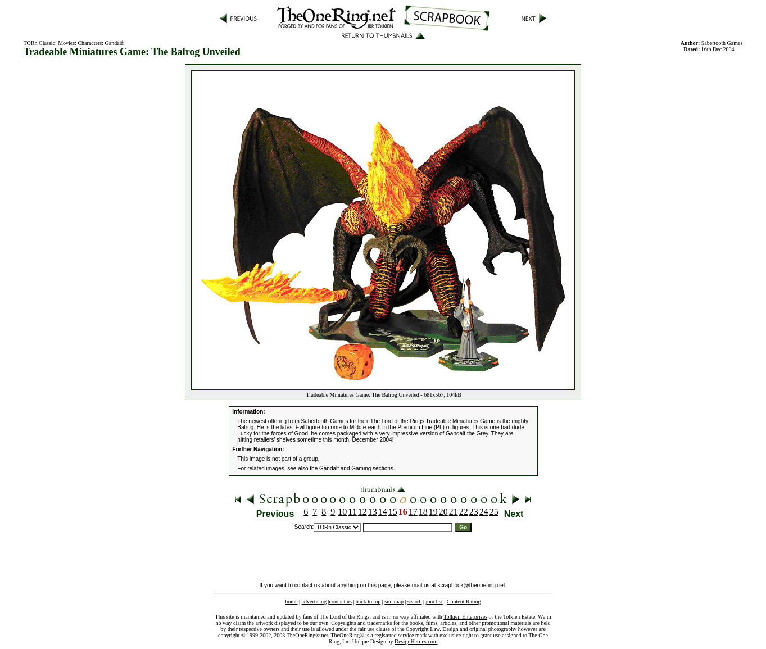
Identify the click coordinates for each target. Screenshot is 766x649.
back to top (368, 601)
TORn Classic (39, 43)
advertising (314, 601)
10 (342, 511)
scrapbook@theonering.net (471, 585)
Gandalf (114, 43)
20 (443, 511)
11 (352, 511)
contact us (340, 601)
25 (493, 511)
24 (483, 511)
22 (463, 511)
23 (473, 511)
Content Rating (464, 601)
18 (423, 511)
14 (382, 511)
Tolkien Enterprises (465, 617)
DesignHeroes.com (416, 641)
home (291, 601)
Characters (90, 43)
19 (433, 511)
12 (362, 511)
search (414, 601)
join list (433, 601)
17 (413, 511)
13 (372, 511)
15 (392, 511)
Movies (66, 43)
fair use (366, 629)
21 (453, 511)
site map (394, 601)
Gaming (361, 468)
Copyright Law (422, 629)
